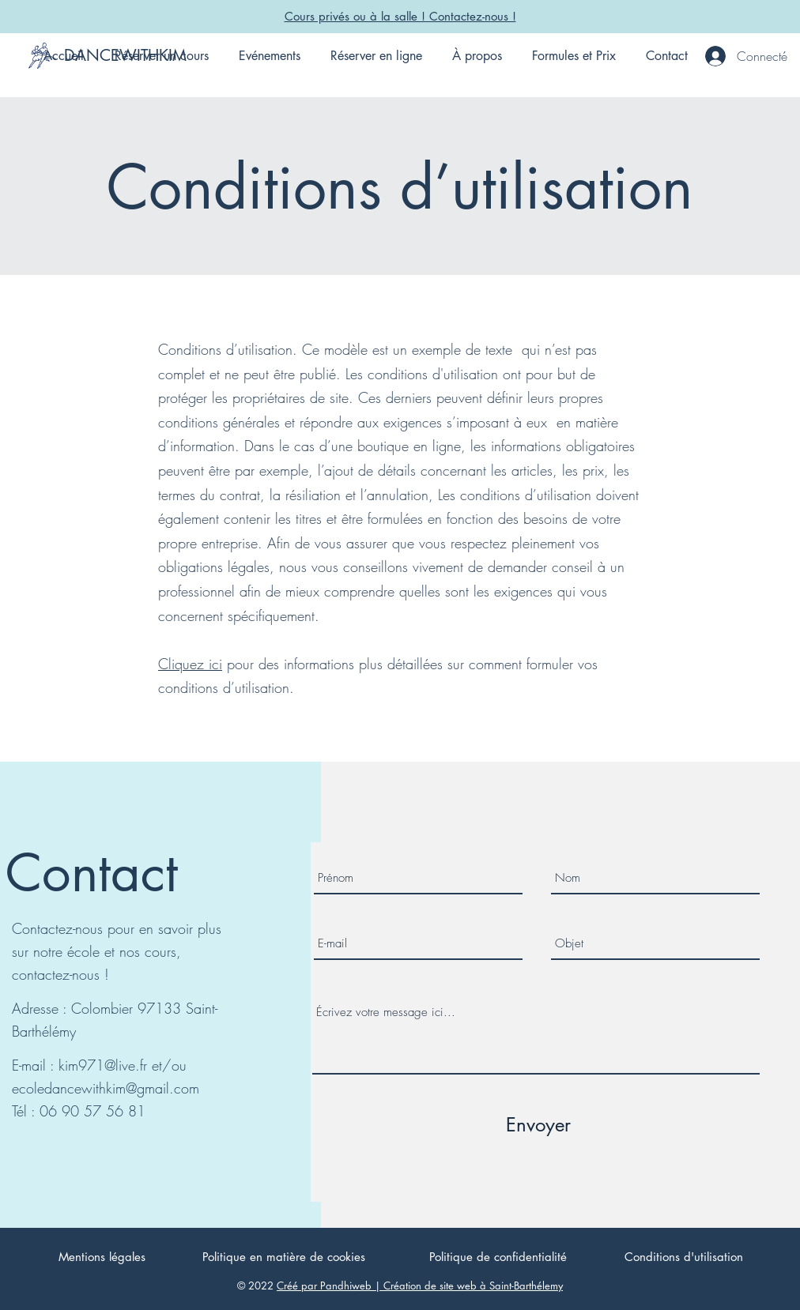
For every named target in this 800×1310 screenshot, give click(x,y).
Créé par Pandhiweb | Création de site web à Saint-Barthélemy (420, 1285)
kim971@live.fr (102, 1065)
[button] (161, 56)
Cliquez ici (190, 663)
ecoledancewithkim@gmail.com (105, 1087)
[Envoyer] (538, 1125)
